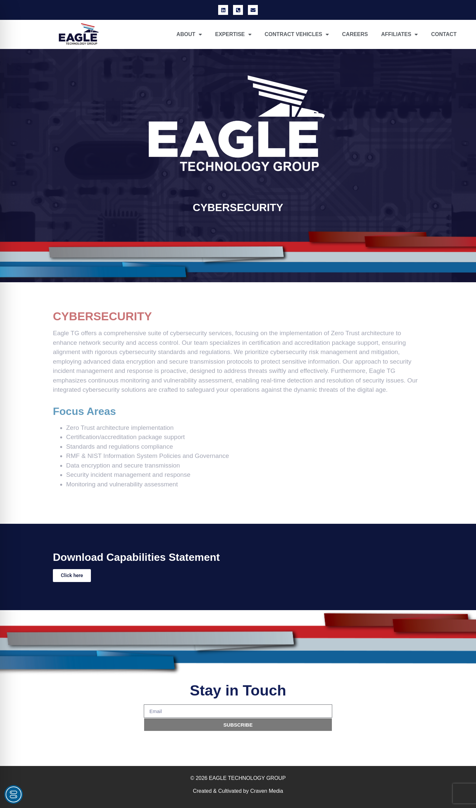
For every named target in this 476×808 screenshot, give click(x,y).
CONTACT (443, 34)
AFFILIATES (399, 34)
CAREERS (355, 34)
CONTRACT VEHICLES (297, 34)
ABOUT (189, 34)
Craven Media (266, 791)
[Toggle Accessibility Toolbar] (13, 794)
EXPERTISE (233, 34)
